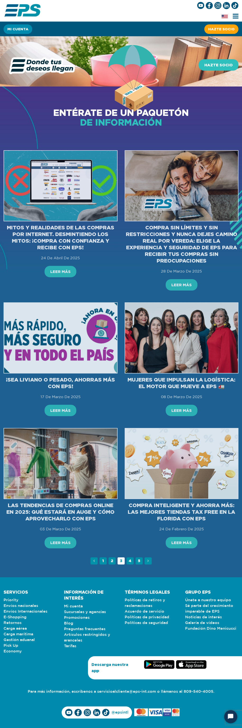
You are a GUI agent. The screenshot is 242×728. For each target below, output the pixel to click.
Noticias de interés (203, 617)
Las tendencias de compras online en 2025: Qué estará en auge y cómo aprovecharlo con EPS (60, 531)
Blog (68, 623)
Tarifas (70, 646)
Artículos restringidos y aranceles (87, 637)
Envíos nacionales (21, 606)
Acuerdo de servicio (144, 611)
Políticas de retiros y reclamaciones (145, 603)
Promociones (77, 617)
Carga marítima (18, 634)
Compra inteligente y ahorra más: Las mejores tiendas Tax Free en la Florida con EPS (181, 531)
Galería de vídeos (202, 623)
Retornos (13, 623)
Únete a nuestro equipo (208, 600)
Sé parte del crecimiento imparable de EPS (209, 608)
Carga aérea (15, 628)
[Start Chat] (230, 716)
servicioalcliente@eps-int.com (126, 691)
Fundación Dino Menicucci (210, 628)
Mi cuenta (17, 29)
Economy (13, 651)
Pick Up (11, 645)
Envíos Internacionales (25, 611)
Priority (11, 600)
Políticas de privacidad (147, 617)
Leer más (60, 291)
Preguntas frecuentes (84, 629)
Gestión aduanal (19, 640)
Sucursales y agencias (85, 612)
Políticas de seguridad (146, 623)
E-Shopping (15, 617)
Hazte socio (221, 29)
